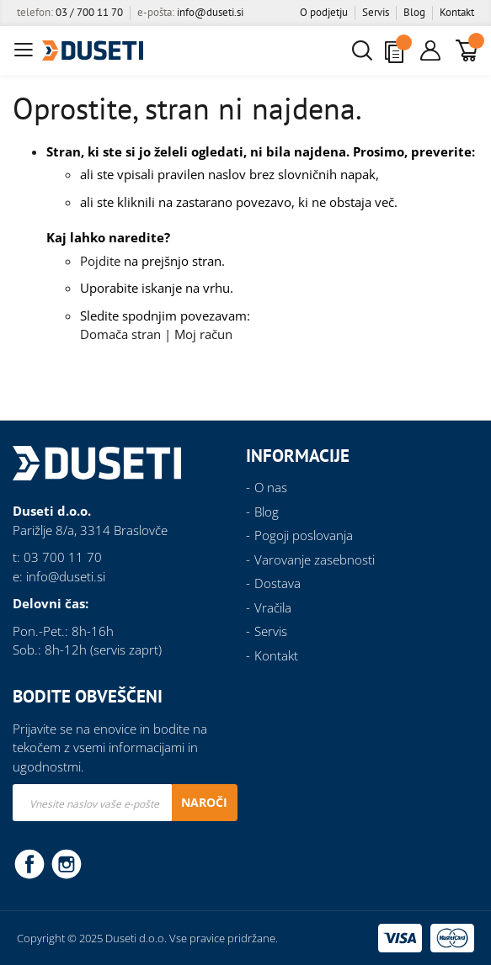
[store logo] (92, 50)
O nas (270, 487)
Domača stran (120, 334)
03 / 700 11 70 (89, 12)
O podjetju (324, 12)
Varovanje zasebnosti (314, 559)
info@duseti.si (210, 12)
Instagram (66, 863)
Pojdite (100, 260)
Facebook (29, 863)
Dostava (277, 583)
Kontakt (457, 12)
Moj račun (203, 334)
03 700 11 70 (63, 557)
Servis (375, 12)
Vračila (272, 607)
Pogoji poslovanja (303, 535)
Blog (414, 12)
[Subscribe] (204, 802)
